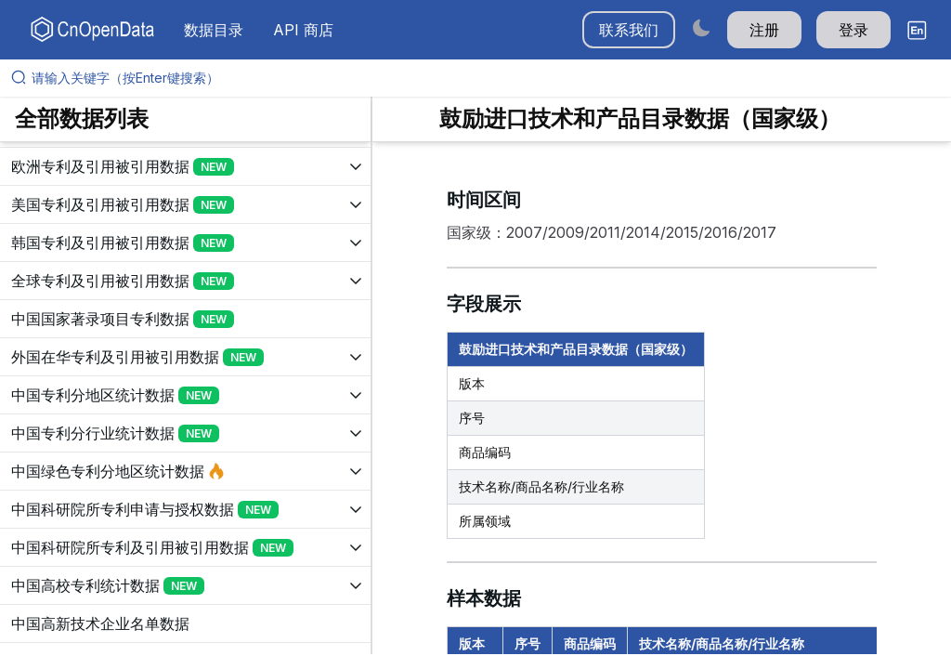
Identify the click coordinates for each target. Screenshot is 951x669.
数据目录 (213, 29)
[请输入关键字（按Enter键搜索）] (483, 78)
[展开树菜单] (185, 166)
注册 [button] (764, 29)
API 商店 (303, 29)
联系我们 (628, 29)
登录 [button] (853, 29)
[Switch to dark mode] (701, 27)
